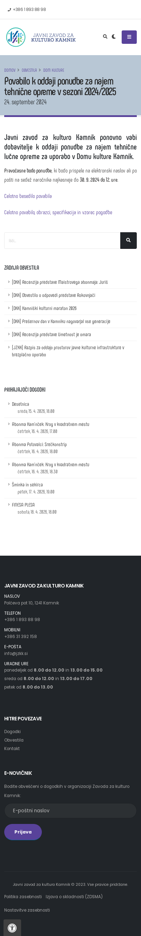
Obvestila (29, 70)
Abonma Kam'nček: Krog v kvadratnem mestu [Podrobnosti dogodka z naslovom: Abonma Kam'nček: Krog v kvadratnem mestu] (50, 427)
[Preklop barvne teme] (113, 37)
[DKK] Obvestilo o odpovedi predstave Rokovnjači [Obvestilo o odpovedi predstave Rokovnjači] (53, 295)
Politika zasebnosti (23, 897)
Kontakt (12, 748)
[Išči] (128, 240)
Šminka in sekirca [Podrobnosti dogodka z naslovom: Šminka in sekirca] (33, 488)
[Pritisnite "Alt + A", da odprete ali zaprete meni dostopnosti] (12, 927)
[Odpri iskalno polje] (105, 37)
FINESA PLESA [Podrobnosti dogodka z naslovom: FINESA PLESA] (34, 508)
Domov (9, 70)
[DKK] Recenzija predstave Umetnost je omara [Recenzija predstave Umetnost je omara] (51, 334)
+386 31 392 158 (20, 636)
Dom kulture (53, 70)
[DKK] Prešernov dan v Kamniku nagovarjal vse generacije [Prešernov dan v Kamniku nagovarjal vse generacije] (61, 321)
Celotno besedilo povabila (28, 195)
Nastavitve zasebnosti (27, 910)
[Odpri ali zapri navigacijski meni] (129, 37)
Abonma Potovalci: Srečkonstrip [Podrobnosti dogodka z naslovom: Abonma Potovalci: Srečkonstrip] (39, 447)
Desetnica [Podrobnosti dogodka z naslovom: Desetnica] (33, 407)
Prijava (23, 832)
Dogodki (12, 732)
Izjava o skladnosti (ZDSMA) (74, 897)
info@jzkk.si (16, 653)
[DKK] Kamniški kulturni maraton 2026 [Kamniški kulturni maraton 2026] (44, 308)
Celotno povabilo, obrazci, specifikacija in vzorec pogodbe (58, 212)
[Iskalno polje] (62, 240)
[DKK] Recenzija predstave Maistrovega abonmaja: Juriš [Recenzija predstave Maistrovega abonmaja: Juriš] (60, 282)
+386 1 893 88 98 (22, 619)
